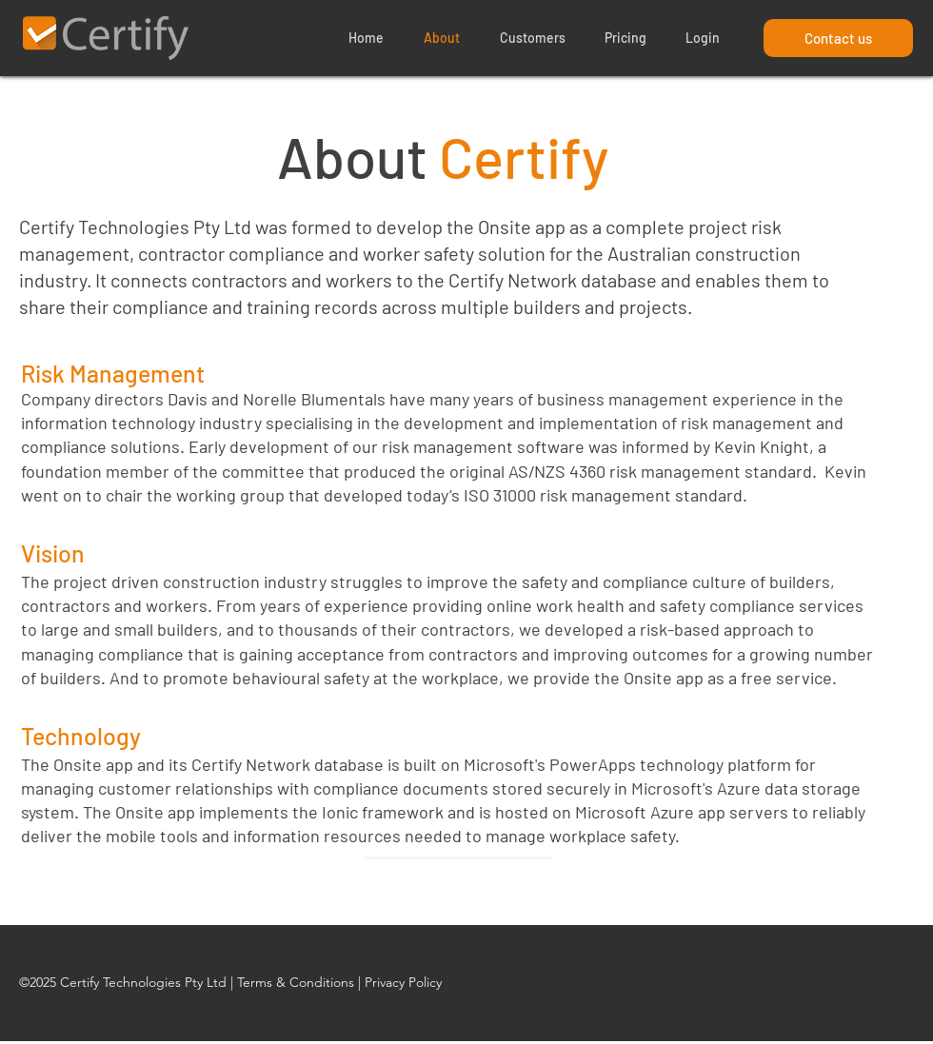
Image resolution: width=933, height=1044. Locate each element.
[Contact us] (838, 38)
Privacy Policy (403, 982)
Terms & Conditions (295, 982)
